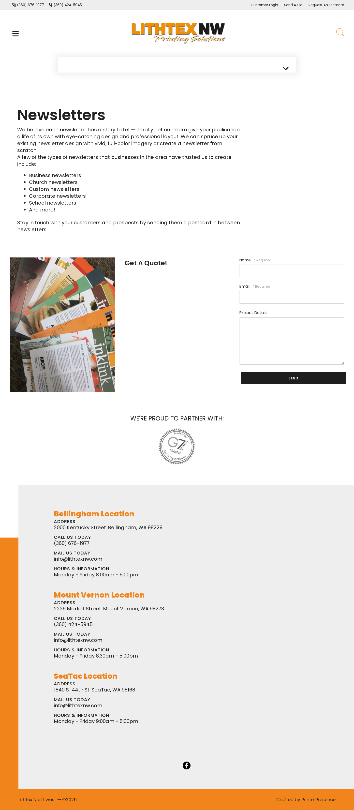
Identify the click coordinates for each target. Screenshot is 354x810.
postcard (199, 222)
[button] (15, 33)
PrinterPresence (318, 799)
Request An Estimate (326, 5)
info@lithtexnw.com (78, 558)
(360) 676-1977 (30, 4)
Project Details (253, 312)
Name (245, 260)
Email (245, 286)
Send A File (293, 5)
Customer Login (264, 5)
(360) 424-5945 (68, 4)
